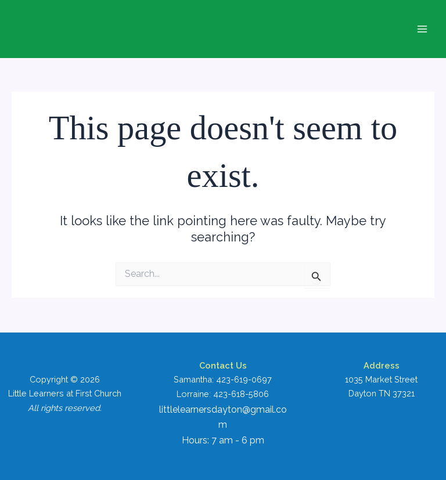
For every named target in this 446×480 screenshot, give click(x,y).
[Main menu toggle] (422, 29)
